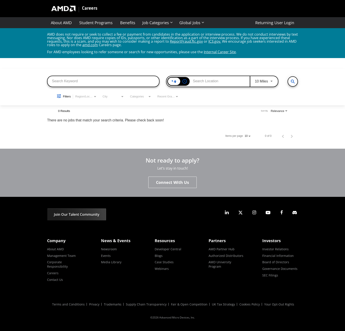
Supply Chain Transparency (146, 304)
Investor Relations (275, 249)
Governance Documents (279, 269)
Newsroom (109, 249)
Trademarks (112, 304)
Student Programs (96, 22)
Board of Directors (275, 262)
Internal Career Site (220, 51)
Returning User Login (274, 22)
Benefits (127, 22)
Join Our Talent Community (76, 214)
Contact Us (55, 280)
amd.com (90, 44)
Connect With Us (172, 182)
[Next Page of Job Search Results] (291, 136)
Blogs (159, 256)
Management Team (61, 256)
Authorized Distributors (226, 256)
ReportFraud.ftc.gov (186, 41)
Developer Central (168, 249)
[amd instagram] (254, 212)
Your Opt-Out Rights (279, 304)
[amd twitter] (240, 212)
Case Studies (164, 262)
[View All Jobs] (293, 81)
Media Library (111, 262)
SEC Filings (270, 275)
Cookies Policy (249, 304)
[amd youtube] (268, 212)
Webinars (162, 269)
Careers (89, 8)
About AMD (61, 22)
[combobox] (103, 81)
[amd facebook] (282, 212)
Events (106, 256)
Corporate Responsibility (57, 264)
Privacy (94, 304)
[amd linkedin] (227, 212)
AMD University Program (220, 264)
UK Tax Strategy (223, 304)
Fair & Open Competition (189, 304)
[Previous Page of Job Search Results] (283, 136)
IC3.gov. (214, 41)
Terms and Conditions (68, 304)
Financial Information (278, 256)
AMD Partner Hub (222, 249)
